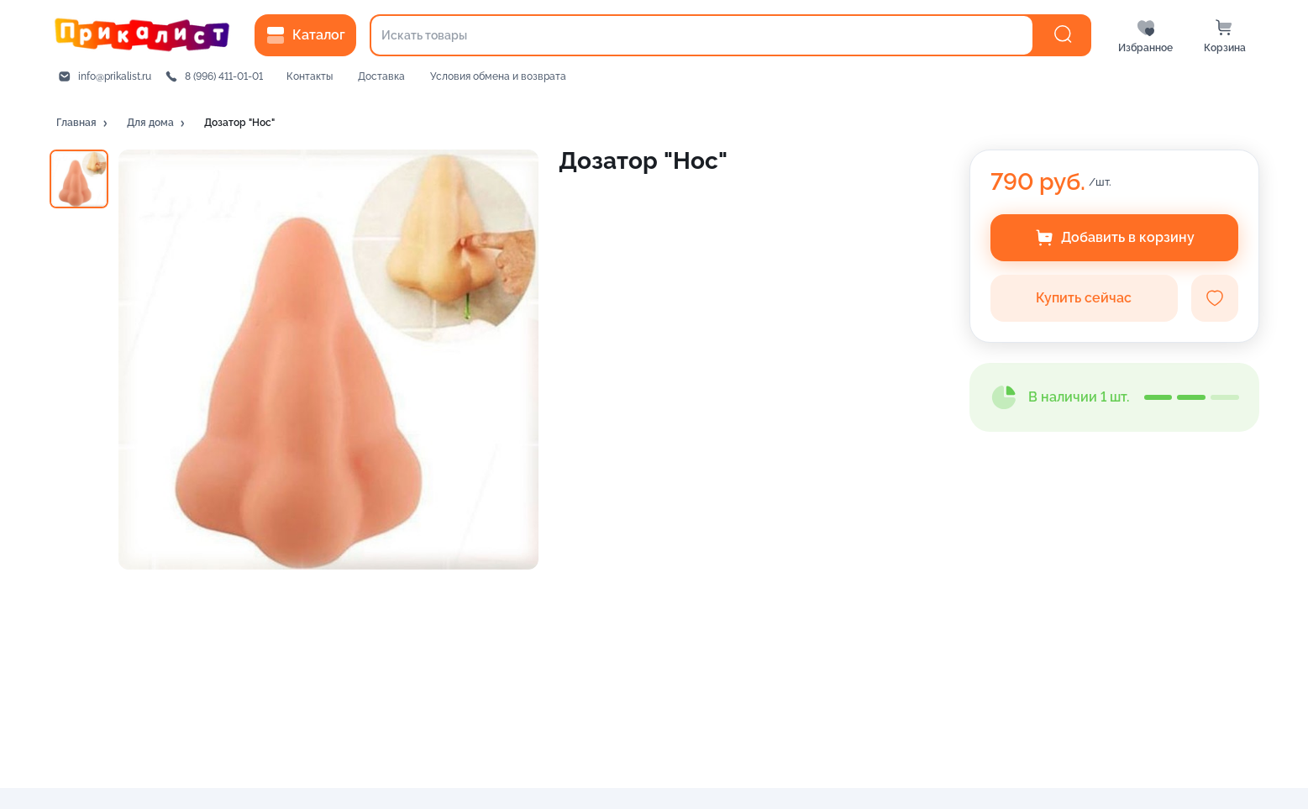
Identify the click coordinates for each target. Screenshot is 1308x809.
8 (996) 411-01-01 (224, 76)
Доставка (381, 76)
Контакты (309, 76)
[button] (83, 123)
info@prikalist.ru (114, 76)
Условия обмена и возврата (498, 76)
